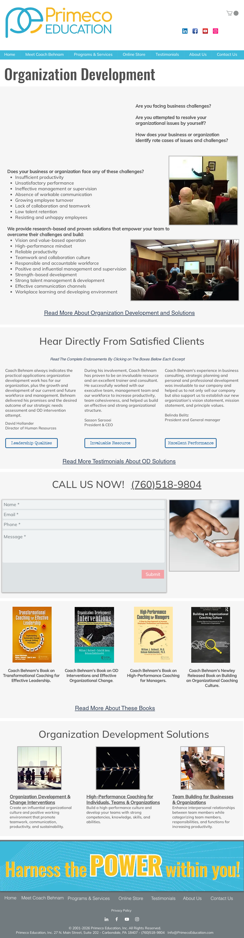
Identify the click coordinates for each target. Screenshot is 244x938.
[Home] (12, 898)
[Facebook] (116, 919)
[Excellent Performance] (191, 443)
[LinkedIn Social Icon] (184, 31)
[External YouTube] (66, 127)
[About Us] (193, 898)
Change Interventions (32, 802)
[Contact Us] (222, 898)
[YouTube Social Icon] (205, 31)
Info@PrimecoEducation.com (190, 932)
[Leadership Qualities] (31, 443)
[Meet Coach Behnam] (43, 898)
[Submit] (153, 574)
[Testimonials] (164, 898)
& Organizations (189, 802)
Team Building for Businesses (202, 797)
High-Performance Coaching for (119, 797)
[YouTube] (126, 919)
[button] (232, 13)
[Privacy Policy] (122, 910)
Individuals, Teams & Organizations (123, 802)
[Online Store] (132, 898)
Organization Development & (40, 797)
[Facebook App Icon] (195, 31)
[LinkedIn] (106, 919)
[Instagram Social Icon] (215, 31)
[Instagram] (137, 919)
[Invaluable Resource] (110, 443)
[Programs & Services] (90, 898)
